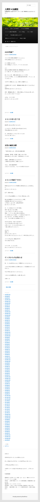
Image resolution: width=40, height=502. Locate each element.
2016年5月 (7, 426)
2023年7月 (7, 320)
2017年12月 (7, 395)
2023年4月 (7, 325)
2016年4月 (7, 428)
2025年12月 (7, 294)
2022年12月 (7, 332)
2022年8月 (7, 339)
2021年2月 (7, 347)
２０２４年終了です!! (13, 180)
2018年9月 (7, 382)
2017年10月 (7, 399)
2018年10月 (7, 380)
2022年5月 (7, 344)
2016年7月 (7, 423)
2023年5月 (7, 323)
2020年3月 (7, 352)
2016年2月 (7, 431)
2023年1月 (7, 330)
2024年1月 (7, 310)
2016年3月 (7, 429)
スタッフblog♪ (22, 31)
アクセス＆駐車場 (25, 28)
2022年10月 (7, 335)
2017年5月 (7, 406)
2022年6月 (7, 342)
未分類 (11, 112)
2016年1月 (7, 433)
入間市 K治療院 (11, 9)
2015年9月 (7, 440)
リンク (6, 35)
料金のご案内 (23, 38)
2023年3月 (7, 327)
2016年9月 (7, 419)
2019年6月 (7, 368)
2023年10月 (7, 315)
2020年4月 (7, 351)
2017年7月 (7, 404)
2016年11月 (7, 416)
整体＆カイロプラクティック (11, 38)
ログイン (7, 446)
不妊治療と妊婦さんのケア (16, 35)
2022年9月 (7, 337)
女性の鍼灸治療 (11, 145)
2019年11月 (7, 359)
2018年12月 (7, 376)
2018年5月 (7, 387)
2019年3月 (7, 371)
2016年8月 (7, 421)
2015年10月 (7, 438)
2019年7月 (7, 366)
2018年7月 (7, 383)
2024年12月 (7, 299)
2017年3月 (7, 409)
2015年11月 (7, 436)
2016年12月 (7, 414)
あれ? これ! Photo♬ (14, 28)
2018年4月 (7, 388)
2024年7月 (7, 305)
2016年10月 (7, 418)
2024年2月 (7, 308)
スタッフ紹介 (30, 31)
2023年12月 (7, 311)
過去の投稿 (8, 287)
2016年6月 (7, 424)
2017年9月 (7, 400)
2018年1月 (7, 394)
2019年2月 (7, 373)
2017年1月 (7, 412)
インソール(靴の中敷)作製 (10, 31)
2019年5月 (7, 370)
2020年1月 (7, 356)
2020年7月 (7, 349)
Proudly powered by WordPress (20, 496)
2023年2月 (7, 329)
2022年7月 (7, 340)
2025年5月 (7, 296)
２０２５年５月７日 (12, 119)
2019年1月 (7, 375)
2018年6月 (7, 385)
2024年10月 (7, 303)
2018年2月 (7, 392)
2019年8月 (7, 364)
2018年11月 (7, 378)
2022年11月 (7, 334)
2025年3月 (7, 298)
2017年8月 (7, 402)
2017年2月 (7, 411)
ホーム (6, 28)
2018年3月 (7, 390)
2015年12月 (7, 435)
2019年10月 (7, 361)
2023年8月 (7, 318)
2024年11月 (7, 301)
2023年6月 (7, 322)
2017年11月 (7, 397)
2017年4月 (7, 407)
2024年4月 (7, 306)
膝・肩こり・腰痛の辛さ (10, 41)
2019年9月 (7, 363)
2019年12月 (7, 358)
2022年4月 (7, 346)
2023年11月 (7, 313)
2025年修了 (9, 52)
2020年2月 (7, 354)
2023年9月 (7, 317)
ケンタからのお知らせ (13, 257)
